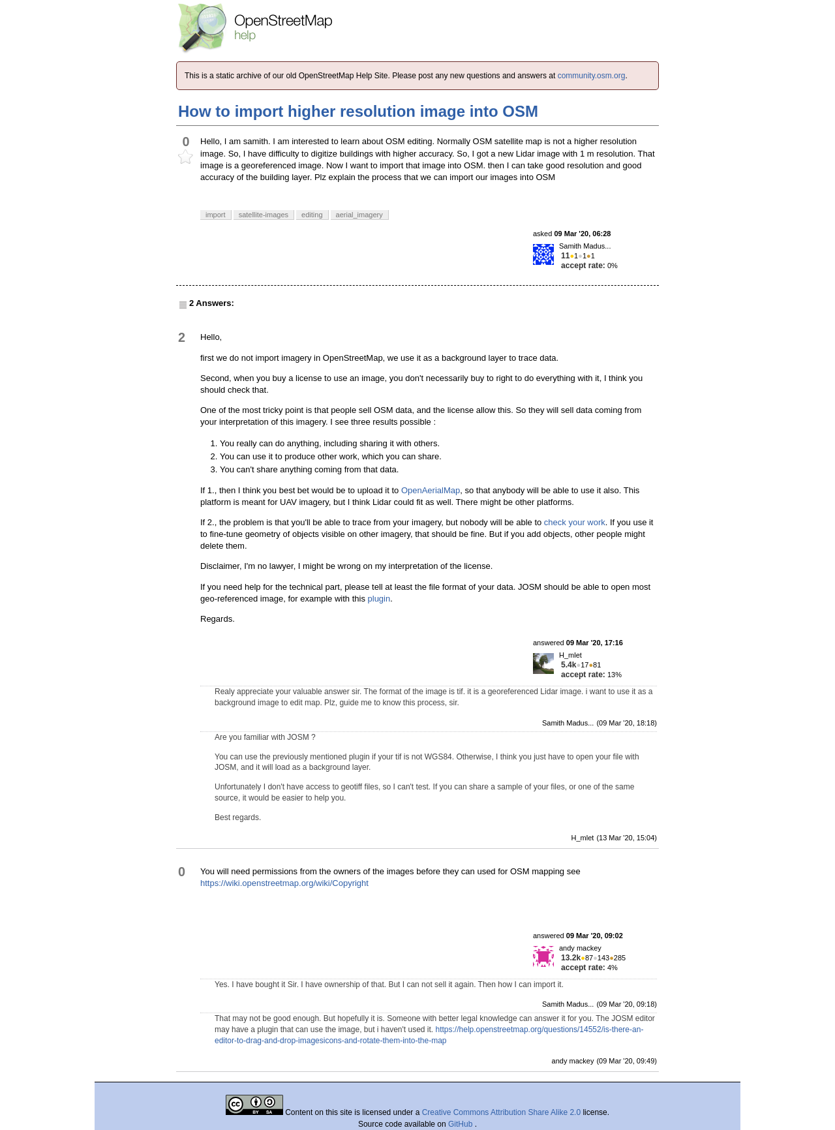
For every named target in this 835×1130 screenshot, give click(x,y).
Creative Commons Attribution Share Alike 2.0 (501, 1112)
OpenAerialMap (430, 490)
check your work (574, 522)
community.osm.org (592, 75)
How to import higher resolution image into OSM (358, 111)
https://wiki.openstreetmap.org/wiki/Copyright (284, 883)
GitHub (461, 1124)
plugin (379, 598)
